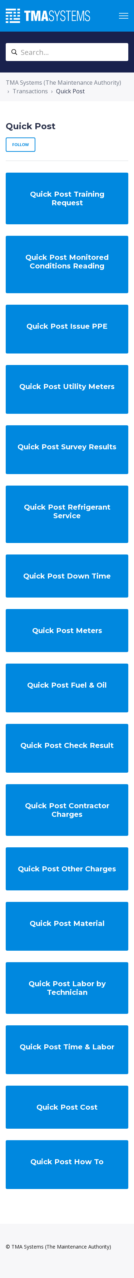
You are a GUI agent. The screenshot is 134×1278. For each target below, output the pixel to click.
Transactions (30, 91)
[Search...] (67, 52)
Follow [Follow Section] (20, 144)
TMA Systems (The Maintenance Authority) (63, 82)
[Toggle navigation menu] (123, 16)
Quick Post (70, 91)
